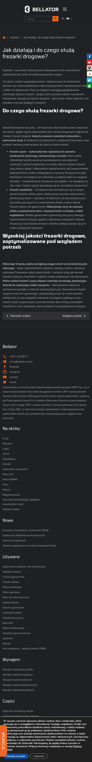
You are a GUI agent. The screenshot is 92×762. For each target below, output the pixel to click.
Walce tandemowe (12, 587)
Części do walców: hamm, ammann (21, 716)
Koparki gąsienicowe (13, 607)
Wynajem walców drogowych (18, 674)
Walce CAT (8, 474)
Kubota (6, 489)
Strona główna (4, 37)
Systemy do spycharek (14, 540)
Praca (5, 484)
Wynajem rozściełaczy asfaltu (18, 669)
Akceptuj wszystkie (16, 756)
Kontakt (7, 464)
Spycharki (8, 638)
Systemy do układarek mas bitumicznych (24, 535)
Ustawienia (39, 756)
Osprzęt (7, 643)
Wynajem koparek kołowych (17, 679)
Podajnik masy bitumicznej (16, 633)
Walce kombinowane (13, 628)
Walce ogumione (11, 592)
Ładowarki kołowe (12, 612)
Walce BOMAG (10, 479)
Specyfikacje (9, 458)
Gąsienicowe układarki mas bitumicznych (24, 566)
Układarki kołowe (12, 571)
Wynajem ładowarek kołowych (18, 690)
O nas (6, 438)
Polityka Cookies (11, 509)
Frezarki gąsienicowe (13, 576)
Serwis (6, 453)
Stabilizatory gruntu (13, 617)
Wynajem (7, 443)
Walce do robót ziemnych (16, 597)
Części (6, 448)
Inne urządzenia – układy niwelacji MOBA (24, 648)
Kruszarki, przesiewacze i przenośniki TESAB (26, 530)
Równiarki (8, 622)
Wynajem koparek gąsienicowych (20, 684)
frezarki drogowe (21, 136)
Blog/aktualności (11, 494)
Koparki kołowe (11, 602)
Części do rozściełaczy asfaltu (18, 711)
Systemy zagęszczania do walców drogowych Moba (29, 545)
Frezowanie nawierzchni (15, 469)
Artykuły (14, 37)
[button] (55, 18)
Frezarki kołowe (11, 582)
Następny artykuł (71, 315)
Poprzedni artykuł (20, 315)
